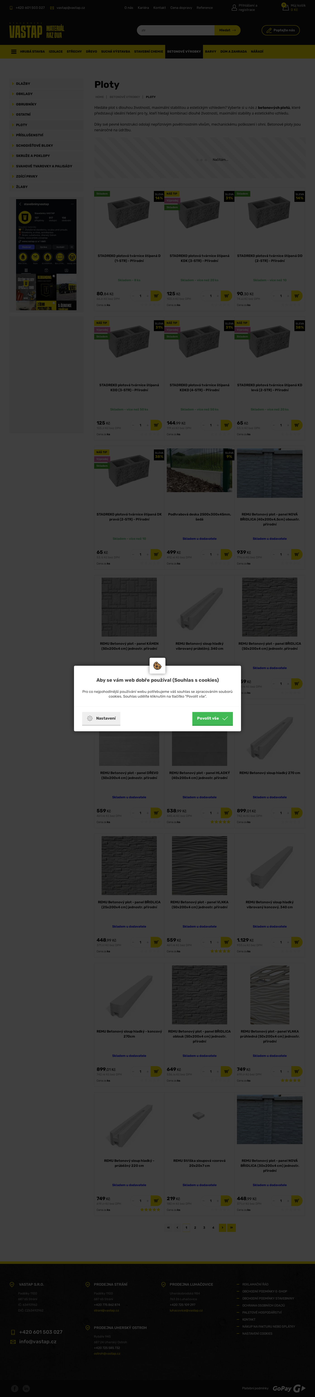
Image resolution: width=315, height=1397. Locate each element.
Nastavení (101, 718)
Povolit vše (212, 718)
